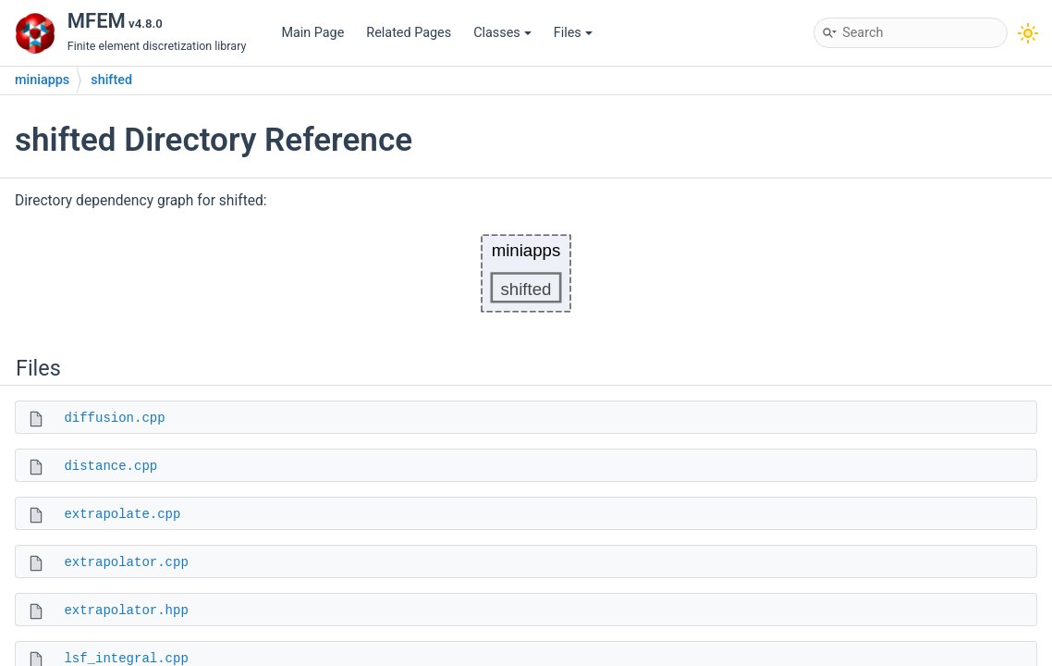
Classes (502, 33)
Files (573, 33)
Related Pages (408, 33)
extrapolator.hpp (126, 610)
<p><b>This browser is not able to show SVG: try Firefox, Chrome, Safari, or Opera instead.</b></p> (526, 273)
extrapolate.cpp (122, 514)
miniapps (42, 80)
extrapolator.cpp (126, 562)
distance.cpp (110, 466)
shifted (111, 80)
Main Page (312, 33)
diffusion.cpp (114, 418)
